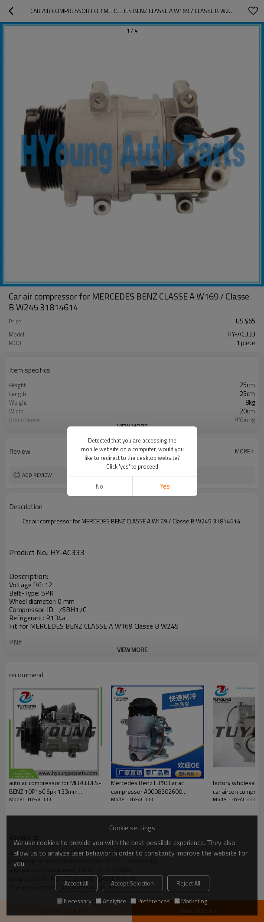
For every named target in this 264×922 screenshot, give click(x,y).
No (99, 486)
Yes (164, 486)
